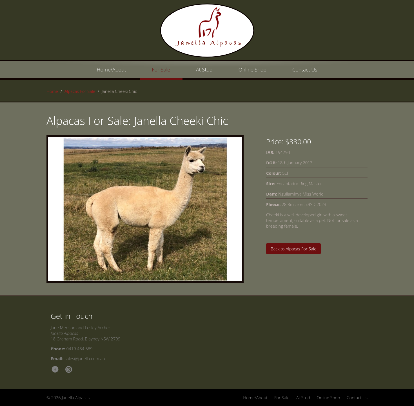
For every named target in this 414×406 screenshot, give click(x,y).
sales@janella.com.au (85, 358)
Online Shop (252, 69)
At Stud (204, 69)
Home (52, 91)
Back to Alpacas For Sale (293, 249)
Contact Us (304, 69)
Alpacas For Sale (79, 91)
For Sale (161, 69)
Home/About (111, 69)
